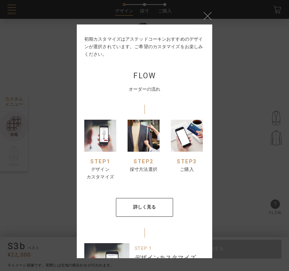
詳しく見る (144, 207)
